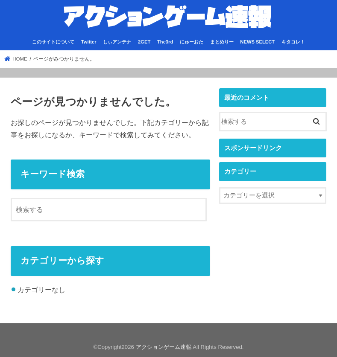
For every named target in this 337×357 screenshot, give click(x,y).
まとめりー (222, 41)
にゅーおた (191, 41)
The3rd (165, 41)
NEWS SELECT (257, 41)
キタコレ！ (293, 41)
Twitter (89, 41)
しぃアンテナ (117, 41)
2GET (144, 41)
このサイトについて (53, 41)
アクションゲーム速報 (163, 347)
